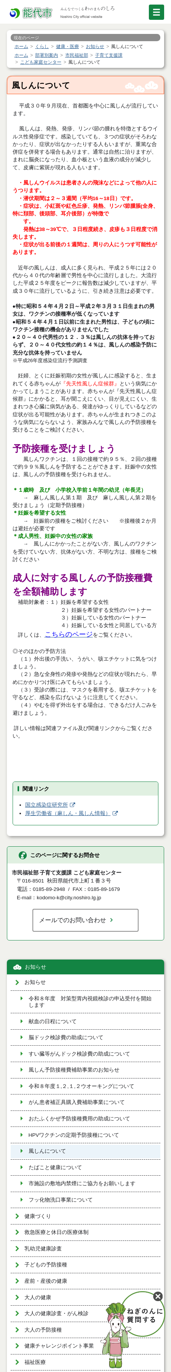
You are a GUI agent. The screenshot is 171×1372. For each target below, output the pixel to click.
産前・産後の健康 (45, 1281)
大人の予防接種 (43, 1330)
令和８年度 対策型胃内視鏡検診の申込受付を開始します (90, 1002)
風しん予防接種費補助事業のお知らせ (74, 1070)
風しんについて (47, 1151)
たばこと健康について (55, 1167)
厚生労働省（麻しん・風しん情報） (68, 813)
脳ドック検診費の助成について (66, 1037)
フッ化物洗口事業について (61, 1200)
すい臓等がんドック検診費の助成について (79, 1054)
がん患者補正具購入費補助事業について (77, 1102)
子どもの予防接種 (45, 1265)
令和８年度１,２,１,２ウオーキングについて (81, 1086)
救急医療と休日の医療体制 (56, 1232)
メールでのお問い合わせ (72, 919)
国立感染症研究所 (46, 805)
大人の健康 (37, 1297)
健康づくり (37, 1216)
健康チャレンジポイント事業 (59, 1346)
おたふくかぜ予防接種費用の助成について (79, 1119)
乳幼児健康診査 (43, 1249)
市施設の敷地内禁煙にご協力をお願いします (82, 1183)
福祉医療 (35, 1362)
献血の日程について (53, 1021)
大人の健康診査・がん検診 (56, 1313)
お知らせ (35, 967)
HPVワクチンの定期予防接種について (74, 1135)
